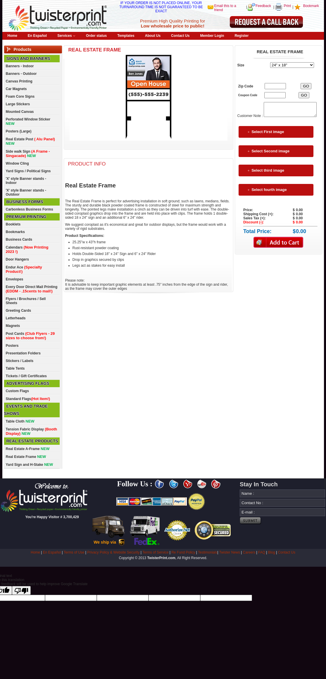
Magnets (13, 326)
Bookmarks (15, 232)
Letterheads (16, 318)
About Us (153, 36)
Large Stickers (18, 104)
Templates (125, 36)
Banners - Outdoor (21, 74)
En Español (37, 36)
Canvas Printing (19, 81)
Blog (271, 552)
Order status (96, 36)
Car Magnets (16, 89)
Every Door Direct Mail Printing (32, 289)
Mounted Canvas (20, 112)
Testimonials (207, 552)
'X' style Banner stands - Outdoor (26, 192)
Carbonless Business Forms (29, 209)
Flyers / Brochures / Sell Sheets (26, 301)
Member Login (212, 36)
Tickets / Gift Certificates (26, 376)
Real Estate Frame (26, 456)
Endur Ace (24, 269)
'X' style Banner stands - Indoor (26, 181)
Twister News (229, 552)
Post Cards (30, 335)
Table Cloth (20, 421)
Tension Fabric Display (31, 431)
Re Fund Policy (183, 552)
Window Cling (17, 163)
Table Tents (15, 368)
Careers (249, 552)
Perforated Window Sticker (28, 121)
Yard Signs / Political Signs (28, 171)
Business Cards (19, 239)
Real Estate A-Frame (28, 449)
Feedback (263, 6)
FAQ (261, 552)
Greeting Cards (18, 311)
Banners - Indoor (20, 66)
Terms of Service (155, 552)
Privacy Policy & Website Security (113, 552)
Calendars (27, 249)
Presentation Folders (23, 353)
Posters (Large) (19, 131)
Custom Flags (17, 391)
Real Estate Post (30, 141)
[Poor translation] (21, 590)
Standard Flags (28, 399)
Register (241, 36)
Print (287, 6)
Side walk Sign (28, 153)
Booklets (13, 224)
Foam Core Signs (20, 96)
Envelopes (14, 279)
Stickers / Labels (20, 361)
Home (12, 36)
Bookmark (311, 6)
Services (66, 36)
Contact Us (180, 36)
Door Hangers (17, 259)
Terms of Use (74, 552)
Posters (12, 346)
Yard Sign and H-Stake (29, 464)
